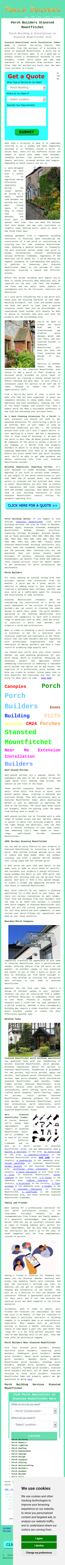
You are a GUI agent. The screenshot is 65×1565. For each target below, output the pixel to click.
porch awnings (51, 1064)
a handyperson (24, 1161)
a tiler (10, 1175)
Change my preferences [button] (39, 1552)
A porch (42, 259)
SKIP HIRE (44, 1158)
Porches (7, 1531)
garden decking (13, 1166)
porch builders (13, 1371)
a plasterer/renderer (36, 1155)
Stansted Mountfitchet (29, 522)
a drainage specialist (28, 1189)
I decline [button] (39, 1545)
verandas (54, 155)
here (30, 1379)
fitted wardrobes (15, 1163)
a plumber (47, 1186)
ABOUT (40, 17)
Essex (34, 1110)
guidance (9, 499)
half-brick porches (36, 1073)
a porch (47, 51)
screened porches (35, 160)
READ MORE (46, 678)
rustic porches (36, 1096)
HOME (26, 17)
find (14, 1348)
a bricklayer (23, 1183)
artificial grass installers (30, 1169)
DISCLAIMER (57, 17)
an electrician (52, 1152)
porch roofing (30, 1090)
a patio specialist (26, 1172)
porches (51, 589)
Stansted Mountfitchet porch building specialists (32, 1058)
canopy (28, 1011)
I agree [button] (39, 1538)
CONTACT (47, 17)
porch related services (42, 1107)
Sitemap (7, 1528)
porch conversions (40, 1104)
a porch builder (30, 1146)
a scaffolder (29, 1192)
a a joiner (46, 1178)
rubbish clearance (37, 1180)
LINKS (33, 17)
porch (40, 359)
